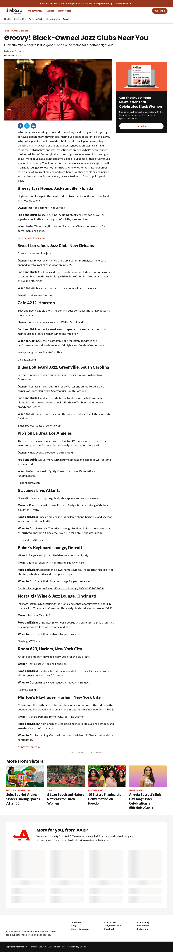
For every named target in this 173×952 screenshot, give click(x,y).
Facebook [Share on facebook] (20, 126)
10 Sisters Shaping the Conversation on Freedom (104, 798)
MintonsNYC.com (29, 746)
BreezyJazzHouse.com (31, 237)
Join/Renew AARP (113, 925)
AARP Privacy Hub (56, 946)
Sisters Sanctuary (80, 929)
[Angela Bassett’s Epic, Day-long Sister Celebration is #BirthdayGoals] (148, 787)
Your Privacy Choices (77, 946)
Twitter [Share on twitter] (27, 126)
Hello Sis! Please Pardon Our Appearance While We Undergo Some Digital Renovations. (84, 3)
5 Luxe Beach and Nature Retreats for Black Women (65, 798)
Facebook (109, 929)
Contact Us (110, 922)
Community (35, 10)
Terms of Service (38, 946)
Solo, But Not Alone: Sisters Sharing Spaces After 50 (23, 798)
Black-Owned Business (16, 30)
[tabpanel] (164, 19)
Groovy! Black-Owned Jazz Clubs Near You (76, 38)
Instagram (142, 929)
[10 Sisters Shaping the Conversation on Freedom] (107, 785)
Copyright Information (16, 946)
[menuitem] (7, 20)
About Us (76, 922)
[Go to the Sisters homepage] (11, 11)
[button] (163, 19)
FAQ (73, 925)
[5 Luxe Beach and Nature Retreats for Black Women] (66, 785)
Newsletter (64, 10)
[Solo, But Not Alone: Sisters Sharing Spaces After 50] (25, 785)
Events (50, 10)
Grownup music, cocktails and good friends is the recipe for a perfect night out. (58, 45)
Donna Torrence (15, 51)
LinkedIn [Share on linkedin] (33, 126)
